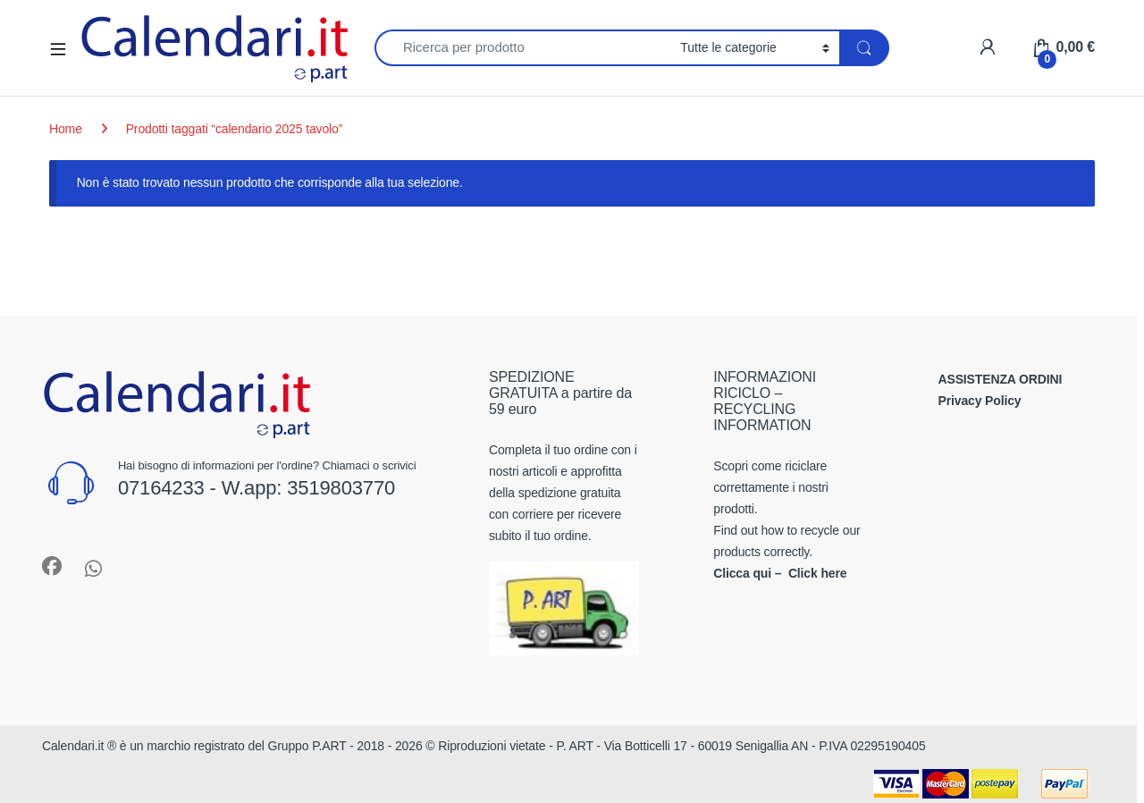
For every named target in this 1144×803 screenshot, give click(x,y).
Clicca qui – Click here (779, 573)
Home (65, 129)
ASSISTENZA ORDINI (1000, 379)
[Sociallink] (52, 566)
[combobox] (522, 48)
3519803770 (341, 488)
